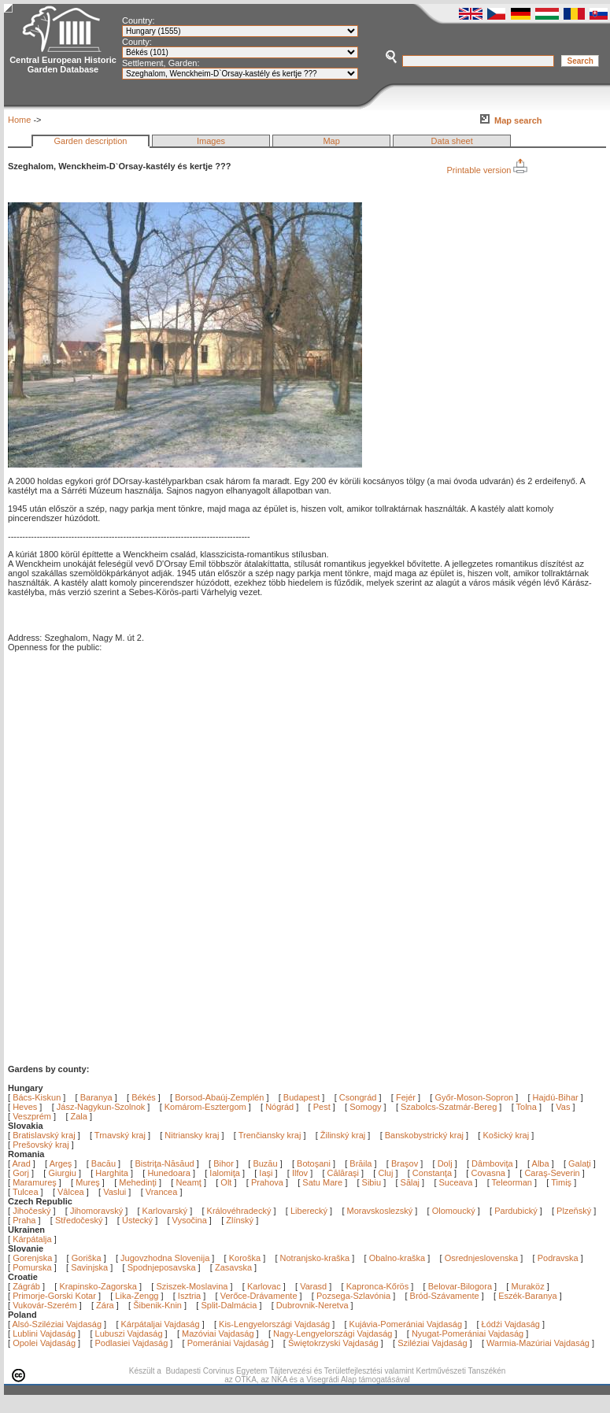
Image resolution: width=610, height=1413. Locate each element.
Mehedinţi (139, 1182)
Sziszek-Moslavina (191, 1286)
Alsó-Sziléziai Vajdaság (57, 1324)
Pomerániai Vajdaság (228, 1343)
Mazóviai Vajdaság (218, 1333)
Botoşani (315, 1163)
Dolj (446, 1163)
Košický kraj (505, 1135)
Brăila (361, 1163)
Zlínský (239, 1220)
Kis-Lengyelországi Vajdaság (274, 1324)
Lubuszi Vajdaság (129, 1333)
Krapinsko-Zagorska (97, 1286)
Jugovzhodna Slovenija (164, 1258)
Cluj (386, 1173)
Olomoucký (453, 1210)
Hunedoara (170, 1173)
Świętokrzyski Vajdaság (333, 1343)
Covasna (489, 1173)
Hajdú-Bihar (556, 1097)
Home (19, 119)
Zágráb (28, 1286)
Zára (105, 1305)
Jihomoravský (96, 1210)
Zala (79, 1116)
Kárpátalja (32, 1239)
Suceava (457, 1182)
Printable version (486, 170)
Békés (143, 1097)
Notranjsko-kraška (315, 1258)
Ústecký (137, 1220)
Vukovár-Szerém (45, 1305)
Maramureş (36, 1182)
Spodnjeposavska (162, 1267)
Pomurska (33, 1267)
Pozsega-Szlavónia (353, 1295)
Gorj (22, 1173)
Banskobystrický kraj (424, 1135)
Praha (24, 1220)
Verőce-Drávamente (259, 1295)
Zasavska (233, 1267)
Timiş (562, 1182)
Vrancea (163, 1192)
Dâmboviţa (493, 1163)
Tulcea (27, 1192)
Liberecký (308, 1210)
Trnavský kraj (121, 1135)
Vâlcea (72, 1192)
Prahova (268, 1182)
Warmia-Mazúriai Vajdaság (538, 1343)
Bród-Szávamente (444, 1295)
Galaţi (580, 1163)
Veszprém (32, 1116)
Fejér (406, 1097)
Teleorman (513, 1182)
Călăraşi (344, 1173)
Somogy (365, 1107)
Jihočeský (31, 1210)
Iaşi (267, 1173)
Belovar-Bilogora (460, 1286)
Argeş (62, 1163)
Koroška (245, 1258)
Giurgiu (63, 1173)
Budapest (301, 1097)
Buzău (266, 1163)
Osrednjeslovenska (482, 1258)
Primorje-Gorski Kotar (54, 1295)
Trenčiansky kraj (269, 1135)
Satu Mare (323, 1182)
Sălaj (412, 1182)
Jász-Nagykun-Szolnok (101, 1107)
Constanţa (433, 1173)
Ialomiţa (225, 1173)
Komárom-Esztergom (205, 1107)
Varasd (313, 1286)
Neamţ (189, 1182)
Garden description (91, 141)
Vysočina (189, 1220)
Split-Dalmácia (229, 1305)
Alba (542, 1163)
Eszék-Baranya (527, 1295)
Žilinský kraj (344, 1135)
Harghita (113, 1173)
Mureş (89, 1182)
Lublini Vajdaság (44, 1333)
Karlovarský (164, 1210)
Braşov (405, 1163)
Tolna (526, 1107)
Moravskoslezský (380, 1210)
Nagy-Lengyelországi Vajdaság (332, 1333)
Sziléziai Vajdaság (432, 1343)
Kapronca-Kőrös (377, 1286)
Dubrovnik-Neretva (312, 1305)
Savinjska (89, 1267)
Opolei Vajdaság (44, 1343)
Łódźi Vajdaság (511, 1324)
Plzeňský (573, 1210)
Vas (563, 1107)
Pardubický (515, 1210)
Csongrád (358, 1097)
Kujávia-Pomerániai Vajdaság (406, 1324)
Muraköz (527, 1286)
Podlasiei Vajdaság (131, 1343)
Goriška (87, 1258)
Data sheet (452, 141)
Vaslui (115, 1192)
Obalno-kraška (397, 1258)
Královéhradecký (239, 1210)
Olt (227, 1182)
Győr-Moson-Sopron (473, 1097)
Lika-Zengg (136, 1295)
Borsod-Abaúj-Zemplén (219, 1097)
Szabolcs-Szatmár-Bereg (449, 1107)
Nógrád (279, 1107)
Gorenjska (32, 1258)
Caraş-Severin (553, 1173)
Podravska (558, 1258)
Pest (322, 1107)
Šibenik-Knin (157, 1305)
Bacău (104, 1163)
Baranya (96, 1097)
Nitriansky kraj (192, 1135)
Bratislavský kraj (44, 1135)
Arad (23, 1163)
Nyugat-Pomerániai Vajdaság (467, 1333)
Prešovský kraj (41, 1144)
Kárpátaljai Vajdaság (160, 1324)
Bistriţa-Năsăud (166, 1163)
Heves (25, 1107)
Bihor (224, 1163)
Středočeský (79, 1220)
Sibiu (373, 1182)
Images (211, 141)
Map (331, 141)
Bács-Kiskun (37, 1097)
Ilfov (301, 1173)
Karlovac (264, 1286)
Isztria (189, 1295)
